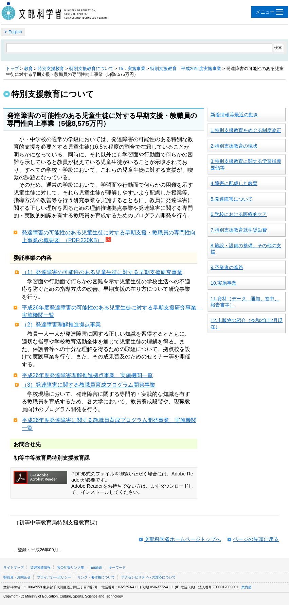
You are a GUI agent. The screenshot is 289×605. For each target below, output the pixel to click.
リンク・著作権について (96, 577)
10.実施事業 (223, 283)
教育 (28, 68)
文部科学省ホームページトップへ (182, 539)
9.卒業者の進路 (227, 267)
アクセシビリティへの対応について (148, 577)
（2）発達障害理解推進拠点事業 (61, 324)
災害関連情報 (40, 567)
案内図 (246, 587)
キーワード (117, 567)
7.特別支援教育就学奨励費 (239, 230)
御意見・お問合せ (17, 577)
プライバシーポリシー (54, 577)
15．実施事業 (131, 68)
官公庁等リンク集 (70, 567)
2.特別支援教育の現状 (234, 146)
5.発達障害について (232, 199)
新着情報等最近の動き (234, 114)
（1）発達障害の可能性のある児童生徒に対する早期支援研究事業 (102, 272)
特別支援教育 (51, 68)
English (15, 32)
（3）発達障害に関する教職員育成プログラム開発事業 (88, 385)
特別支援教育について (91, 68)
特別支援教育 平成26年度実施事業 (185, 68)
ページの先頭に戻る (256, 539)
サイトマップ (13, 567)
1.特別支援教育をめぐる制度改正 (246, 130)
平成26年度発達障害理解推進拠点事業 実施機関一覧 (87, 375)
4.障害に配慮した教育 (234, 183)
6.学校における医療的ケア (239, 214)
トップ (12, 68)
